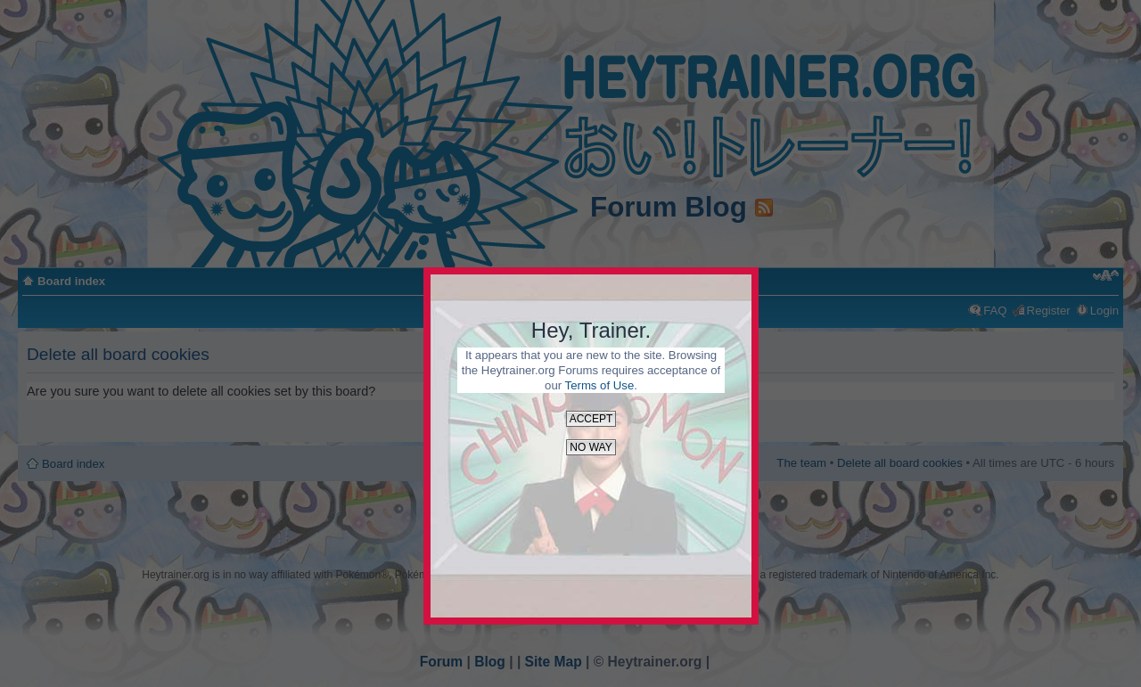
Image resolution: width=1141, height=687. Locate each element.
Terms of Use (600, 385)
